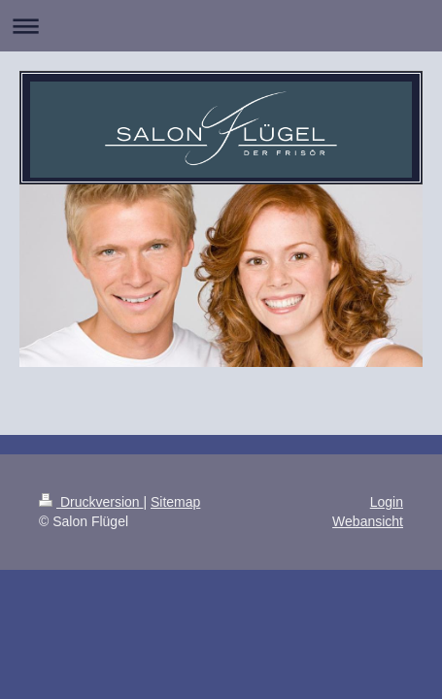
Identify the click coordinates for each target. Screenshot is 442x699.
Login (386, 502)
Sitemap (175, 502)
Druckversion (91, 502)
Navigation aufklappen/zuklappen (221, 26)
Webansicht (367, 521)
